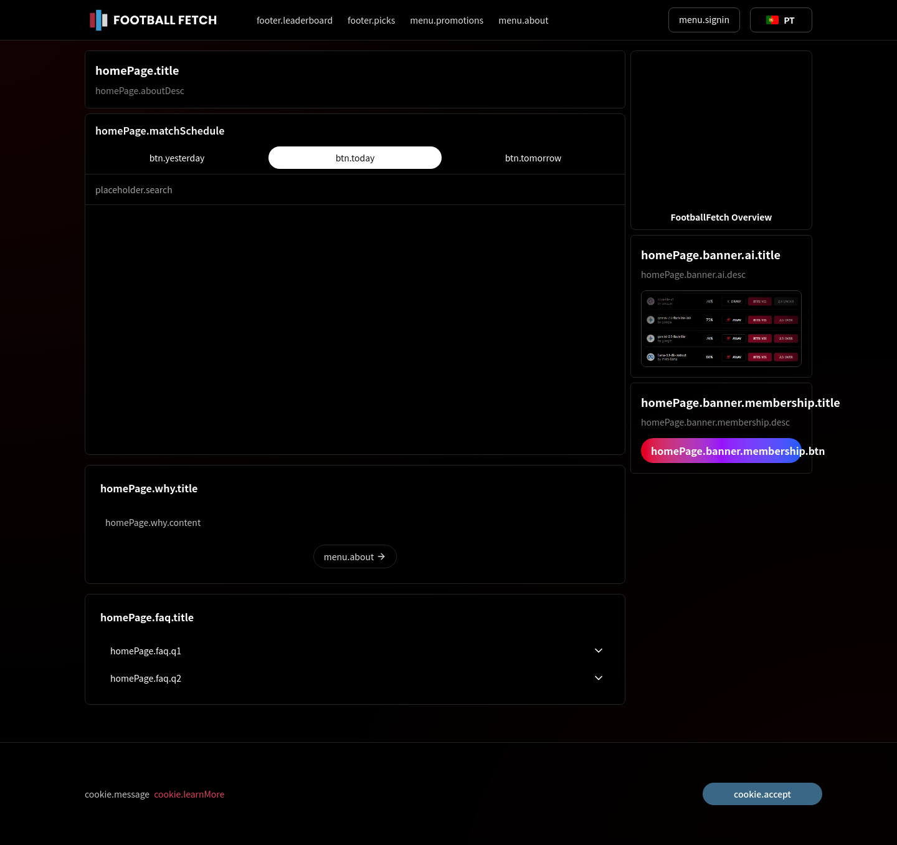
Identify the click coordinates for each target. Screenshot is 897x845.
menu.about (523, 20)
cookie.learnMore (189, 794)
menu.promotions (446, 20)
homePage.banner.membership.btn (726, 450)
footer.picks (371, 20)
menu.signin (704, 19)
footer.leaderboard (295, 20)
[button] (721, 140)
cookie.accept (762, 794)
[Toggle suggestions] (780, 20)
